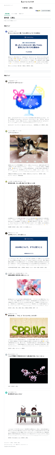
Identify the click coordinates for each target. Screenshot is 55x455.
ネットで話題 (14, 13)
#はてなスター (11, 124)
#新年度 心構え (29, 65)
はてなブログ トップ (8, 5)
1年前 (25, 181)
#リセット (15, 175)
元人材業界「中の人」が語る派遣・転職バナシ (16, 273)
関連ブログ (21, 13)
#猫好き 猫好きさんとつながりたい (30, 173)
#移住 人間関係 (21, 267)
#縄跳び (23, 348)
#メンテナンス (18, 124)
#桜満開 (9, 227)
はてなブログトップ (24, 444)
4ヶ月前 (15, 31)
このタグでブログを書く (46, 10)
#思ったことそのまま (12, 65)
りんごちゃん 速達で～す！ (13, 130)
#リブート (10, 175)
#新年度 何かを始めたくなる (14, 437)
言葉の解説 (7, 13)
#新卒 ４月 (35, 307)
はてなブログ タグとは (8, 444)
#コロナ (31, 267)
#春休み (24, 65)
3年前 (17, 232)
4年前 (15, 392)
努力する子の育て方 (11, 354)
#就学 (9, 386)
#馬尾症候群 (20, 175)
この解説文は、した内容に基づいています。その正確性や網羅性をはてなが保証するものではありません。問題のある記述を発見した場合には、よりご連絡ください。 (10, 21)
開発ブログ (18, 444)
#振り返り (20, 65)
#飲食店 (27, 267)
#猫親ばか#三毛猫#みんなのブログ (15, 173)
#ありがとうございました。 (27, 124)
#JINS (21, 227)
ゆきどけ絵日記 (11, 392)
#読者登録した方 (37, 124)
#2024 (35, 267)
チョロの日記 (10, 31)
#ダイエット (18, 348)
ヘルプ (14, 444)
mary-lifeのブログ (11, 313)
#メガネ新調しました (27, 227)
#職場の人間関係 (28, 307)
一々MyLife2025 (11, 80)
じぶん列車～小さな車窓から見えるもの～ (15, 181)
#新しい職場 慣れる (20, 307)
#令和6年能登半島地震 (12, 267)
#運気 (38, 267)
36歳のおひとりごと (11, 232)
